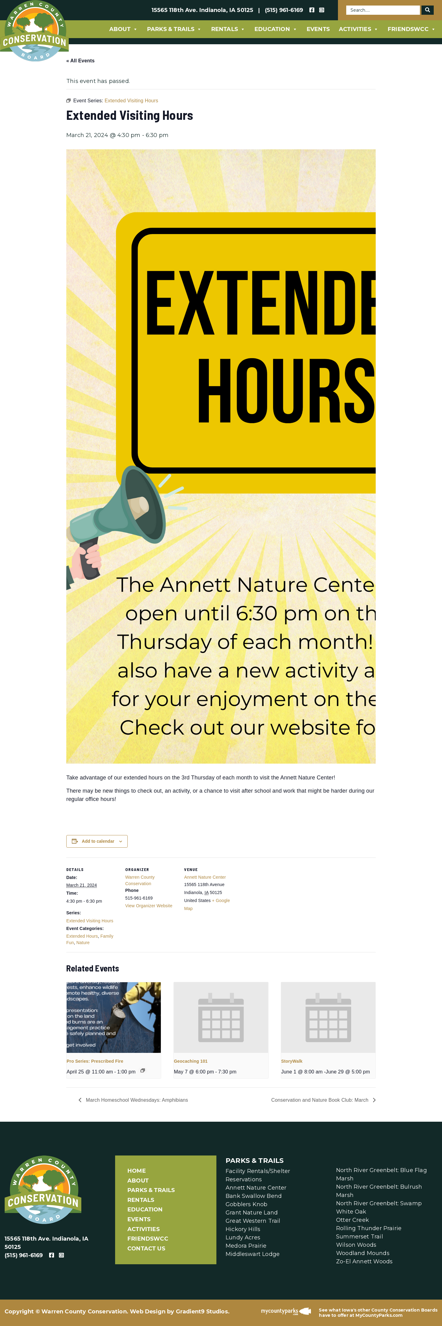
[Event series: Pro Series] (143, 1070)
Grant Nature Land (252, 1212)
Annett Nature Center (205, 877)
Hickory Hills (243, 1229)
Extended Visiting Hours (89, 920)
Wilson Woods (356, 1245)
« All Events (80, 60)
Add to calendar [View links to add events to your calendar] (98, 841)
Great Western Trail (253, 1221)
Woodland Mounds (363, 1253)
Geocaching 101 (190, 1061)
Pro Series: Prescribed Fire (95, 1061)
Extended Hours (82, 936)
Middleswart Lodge (253, 1254)
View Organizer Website (149, 905)
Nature (83, 942)
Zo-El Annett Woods (364, 1261)
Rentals (228, 29)
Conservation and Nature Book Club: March (320, 1100)
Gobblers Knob (246, 1204)
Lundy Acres (243, 1237)
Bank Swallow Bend (254, 1196)
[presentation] (114, 1017)
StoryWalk (292, 1061)
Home (136, 1170)
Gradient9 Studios (202, 1311)
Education (275, 29)
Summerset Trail (359, 1236)
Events (318, 29)
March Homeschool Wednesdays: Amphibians (136, 1100)
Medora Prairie (246, 1245)
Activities (358, 29)
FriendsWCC (412, 29)
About (123, 29)
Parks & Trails (174, 29)
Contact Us (146, 1248)
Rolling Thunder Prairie (368, 1228)
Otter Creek (352, 1220)
